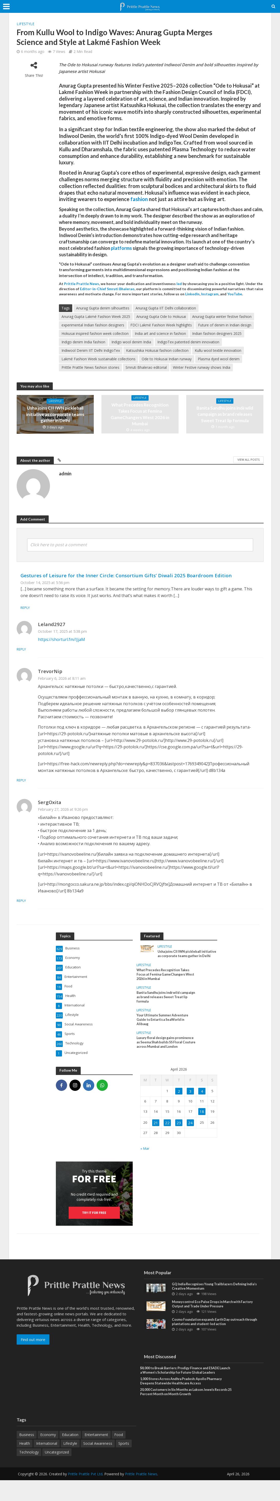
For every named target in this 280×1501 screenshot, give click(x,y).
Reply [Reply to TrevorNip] (43, 780)
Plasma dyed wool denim (219, 358)
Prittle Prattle (76, 283)
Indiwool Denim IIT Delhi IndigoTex (90, 350)
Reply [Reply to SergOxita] (43, 900)
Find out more (33, 1349)
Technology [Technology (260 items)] (29, 1472)
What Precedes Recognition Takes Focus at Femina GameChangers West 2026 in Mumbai (140, 414)
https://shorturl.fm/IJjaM (61, 639)
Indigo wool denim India (131, 341)
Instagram (210, 294)
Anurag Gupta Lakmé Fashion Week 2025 (95, 316)
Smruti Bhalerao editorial (146, 367)
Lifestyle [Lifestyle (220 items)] (70, 1464)
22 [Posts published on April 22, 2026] (167, 1132)
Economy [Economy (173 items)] (48, 1455)
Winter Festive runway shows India (201, 367)
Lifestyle (25, 23)
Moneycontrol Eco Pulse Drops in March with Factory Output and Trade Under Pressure (217, 1315)
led (179, 283)
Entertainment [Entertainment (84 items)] (96, 1455)
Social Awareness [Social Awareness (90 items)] (97, 1464)
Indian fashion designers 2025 (217, 333)
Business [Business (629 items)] (26, 1455)
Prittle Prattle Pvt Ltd (85, 1494)
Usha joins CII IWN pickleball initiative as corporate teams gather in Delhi (55, 414)
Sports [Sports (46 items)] (123, 1464)
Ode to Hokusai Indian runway (167, 358)
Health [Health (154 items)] (24, 1464)
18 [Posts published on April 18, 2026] (201, 1121)
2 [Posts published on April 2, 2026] (179, 1100)
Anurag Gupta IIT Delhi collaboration (166, 308)
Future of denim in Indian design (224, 325)
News (94, 283)
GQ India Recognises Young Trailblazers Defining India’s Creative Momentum (213, 1296)
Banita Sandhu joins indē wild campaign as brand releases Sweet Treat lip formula (225, 414)
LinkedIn (192, 294)
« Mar (145, 1158)
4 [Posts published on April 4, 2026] (201, 1100)
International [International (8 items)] (46, 1464)
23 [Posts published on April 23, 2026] (178, 1132)
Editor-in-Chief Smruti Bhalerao (107, 289)
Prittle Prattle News (141, 1494)
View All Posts (248, 459)
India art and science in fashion (160, 333)
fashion (139, 199)
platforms (121, 248)
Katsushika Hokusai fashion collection (157, 350)
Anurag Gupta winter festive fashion (222, 316)
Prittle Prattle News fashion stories (90, 367)
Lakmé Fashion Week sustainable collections (98, 358)
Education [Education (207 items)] (70, 1455)
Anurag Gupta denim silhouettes (102, 308)
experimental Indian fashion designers (92, 325)
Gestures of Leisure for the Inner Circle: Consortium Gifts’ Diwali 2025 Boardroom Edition (126, 575)
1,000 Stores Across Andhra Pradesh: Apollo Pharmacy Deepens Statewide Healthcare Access (182, 1400)
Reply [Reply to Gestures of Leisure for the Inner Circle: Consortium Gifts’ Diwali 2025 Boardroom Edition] (25, 607)
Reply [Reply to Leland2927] (43, 649)
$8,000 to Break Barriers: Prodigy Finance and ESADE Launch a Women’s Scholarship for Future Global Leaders (185, 1386)
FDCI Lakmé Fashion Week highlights (161, 325)
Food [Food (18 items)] (118, 1455)
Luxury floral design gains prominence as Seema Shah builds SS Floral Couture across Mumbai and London (165, 1055)
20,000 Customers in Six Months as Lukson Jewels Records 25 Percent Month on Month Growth (182, 1412)
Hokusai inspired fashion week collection (95, 333)
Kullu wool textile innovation (218, 350)
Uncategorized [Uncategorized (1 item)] (57, 1472)
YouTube (234, 294)
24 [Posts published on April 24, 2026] (190, 1132)
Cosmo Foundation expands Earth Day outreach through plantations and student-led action (213, 1334)
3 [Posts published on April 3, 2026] (190, 1100)
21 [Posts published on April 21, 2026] (155, 1132)
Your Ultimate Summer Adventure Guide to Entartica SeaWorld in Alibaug (165, 1029)
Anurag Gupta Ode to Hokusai (161, 316)
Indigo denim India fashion (83, 341)
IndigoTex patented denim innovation (188, 341)
